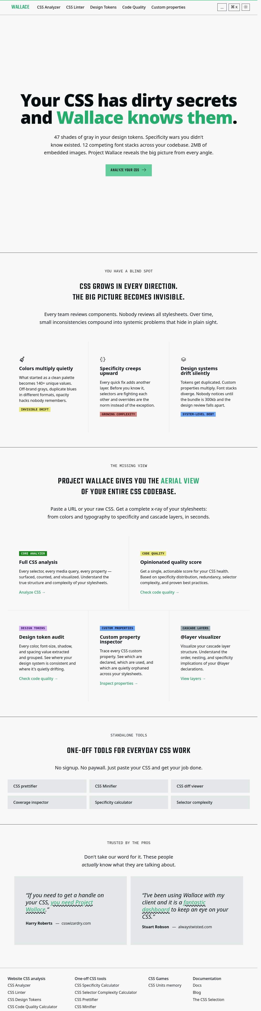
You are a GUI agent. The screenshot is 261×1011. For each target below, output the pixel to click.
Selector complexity (210, 802)
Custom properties (168, 7)
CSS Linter (75, 7)
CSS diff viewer (210, 786)
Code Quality (134, 7)
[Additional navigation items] (222, 7)
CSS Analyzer (48, 7)
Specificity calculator (128, 802)
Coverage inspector (46, 802)
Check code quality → (159, 592)
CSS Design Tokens (24, 999)
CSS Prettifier (86, 999)
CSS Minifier (128, 786)
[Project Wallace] (20, 7)
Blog (197, 992)
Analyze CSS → (32, 592)
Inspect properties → (119, 683)
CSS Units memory (164, 985)
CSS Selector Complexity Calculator (106, 992)
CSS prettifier (46, 786)
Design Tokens (103, 7)
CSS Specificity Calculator (97, 985)
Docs (197, 985)
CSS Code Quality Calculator (32, 1006)
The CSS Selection (208, 999)
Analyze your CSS (129, 170)
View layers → (193, 678)
